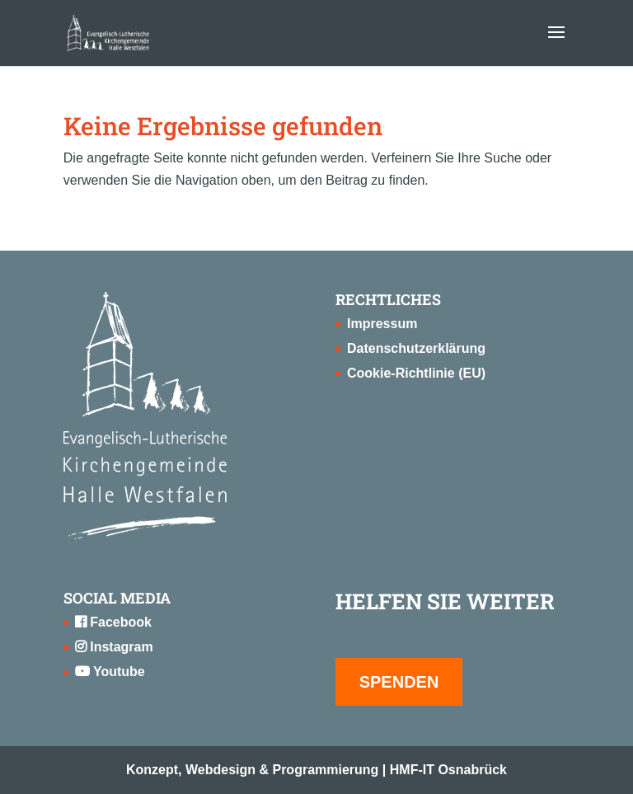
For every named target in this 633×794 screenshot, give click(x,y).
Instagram (114, 647)
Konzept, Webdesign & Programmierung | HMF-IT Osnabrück (316, 770)
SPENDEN (399, 682)
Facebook (113, 622)
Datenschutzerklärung (416, 348)
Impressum (382, 324)
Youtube (110, 672)
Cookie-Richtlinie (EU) (416, 373)
